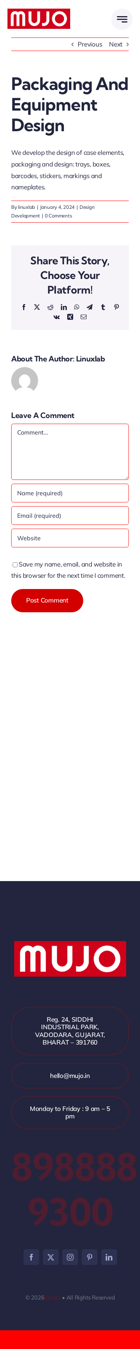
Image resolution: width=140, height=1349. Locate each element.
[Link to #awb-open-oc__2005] (122, 19)
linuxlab (26, 207)
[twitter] (51, 1257)
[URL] (70, 538)
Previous (90, 44)
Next (115, 44)
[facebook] (31, 1257)
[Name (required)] (70, 493)
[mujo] (38, 12)
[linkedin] (109, 1257)
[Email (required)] (70, 515)
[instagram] (70, 1257)
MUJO (53, 1297)
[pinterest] (89, 1257)
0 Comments (58, 216)
